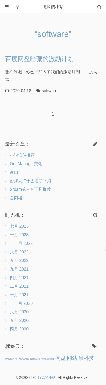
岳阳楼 (16, 198)
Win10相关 (11, 358)
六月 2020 (19, 312)
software (49, 91)
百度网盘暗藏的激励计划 (39, 58)
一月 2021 (19, 295)
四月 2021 (19, 277)
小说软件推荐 (22, 155)
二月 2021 (19, 286)
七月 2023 (19, 226)
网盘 (60, 358)
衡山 (14, 172)
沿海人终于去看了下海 (30, 181)
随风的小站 (47, 377)
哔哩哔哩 (35, 358)
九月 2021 (19, 269)
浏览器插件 (47, 358)
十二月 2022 (21, 243)
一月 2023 (19, 235)
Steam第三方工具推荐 (30, 189)
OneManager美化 (26, 163)
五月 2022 (19, 260)
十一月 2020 (21, 303)
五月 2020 (19, 320)
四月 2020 (19, 329)
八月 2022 (19, 252)
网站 (72, 358)
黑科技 (86, 358)
